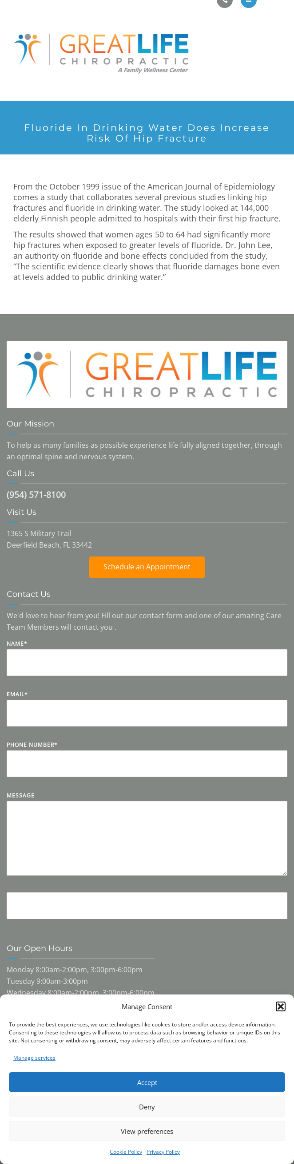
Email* (147, 715)
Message (147, 840)
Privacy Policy (163, 1152)
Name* (147, 664)
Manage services (34, 1057)
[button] (280, 1006)
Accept (147, 1082)
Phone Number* (147, 765)
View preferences (147, 1131)
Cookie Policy (126, 1152)
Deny (147, 1106)
